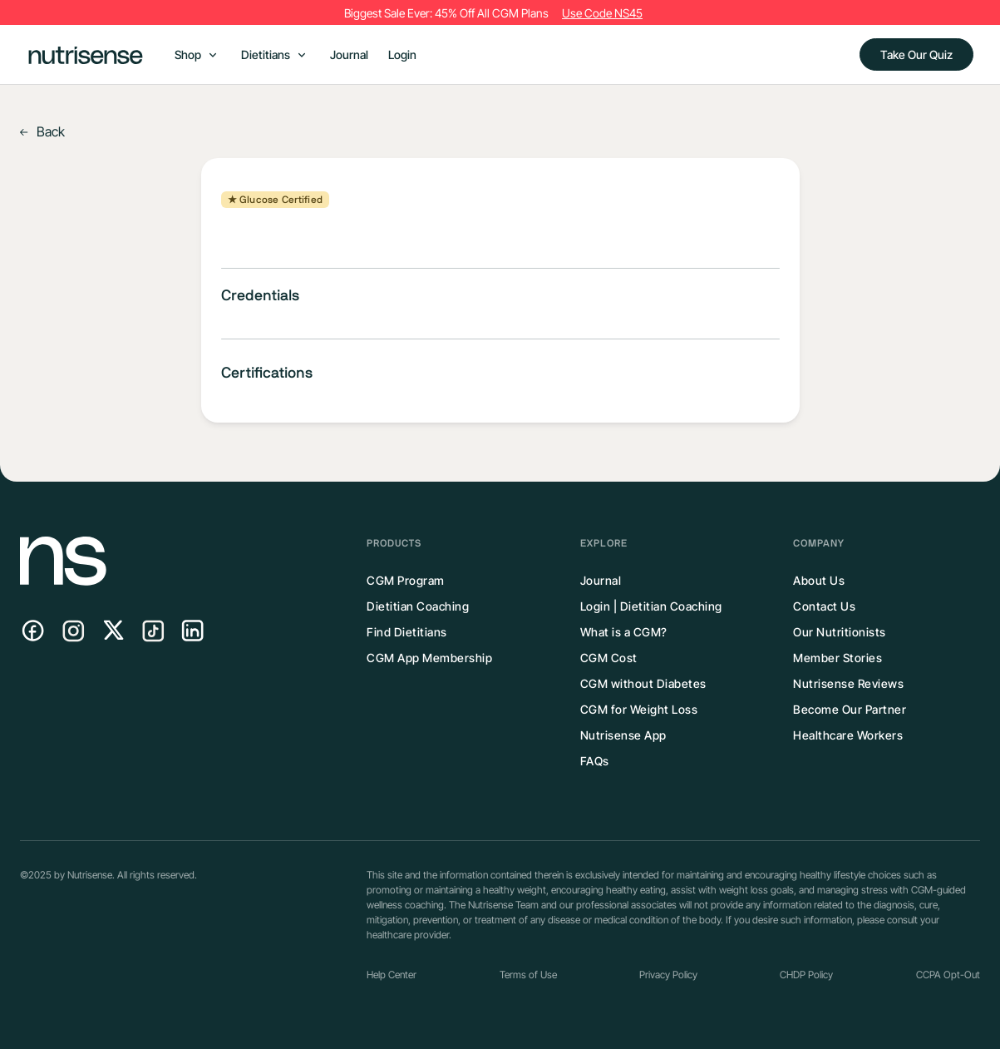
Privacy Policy (668, 974)
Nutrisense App (623, 735)
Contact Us (824, 606)
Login (402, 54)
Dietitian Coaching (418, 606)
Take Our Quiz (916, 54)
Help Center (391, 974)
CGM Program (406, 580)
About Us (819, 580)
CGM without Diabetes (643, 683)
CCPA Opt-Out (948, 974)
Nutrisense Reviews (848, 683)
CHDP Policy (806, 974)
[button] (196, 54)
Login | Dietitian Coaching (651, 606)
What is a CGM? (623, 632)
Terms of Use (528, 974)
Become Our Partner (849, 709)
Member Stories (837, 658)
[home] (86, 54)
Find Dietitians (407, 632)
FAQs (594, 761)
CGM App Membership (429, 658)
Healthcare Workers (848, 735)
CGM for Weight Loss (639, 709)
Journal (349, 54)
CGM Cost (609, 658)
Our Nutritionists (839, 632)
